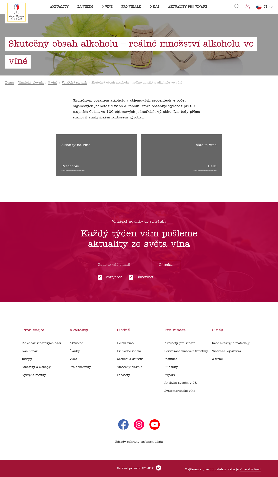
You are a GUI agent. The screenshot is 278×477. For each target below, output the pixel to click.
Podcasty (123, 375)
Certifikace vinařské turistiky (186, 351)
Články (75, 351)
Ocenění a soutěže (130, 359)
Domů (9, 82)
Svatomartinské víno (179, 391)
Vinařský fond (250, 469)
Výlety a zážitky (34, 375)
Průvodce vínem (129, 351)
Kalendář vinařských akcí (41, 343)
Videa (73, 359)
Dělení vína (125, 343)
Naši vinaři (30, 351)
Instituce (170, 359)
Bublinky (171, 367)
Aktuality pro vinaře (179, 343)
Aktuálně (76, 343)
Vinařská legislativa (226, 351)
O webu (217, 359)
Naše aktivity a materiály (231, 343)
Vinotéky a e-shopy (36, 367)
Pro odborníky (80, 367)
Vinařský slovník (31, 82)
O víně (52, 82)
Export (169, 375)
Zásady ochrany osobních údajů (139, 442)
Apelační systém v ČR (180, 383)
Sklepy (27, 359)
